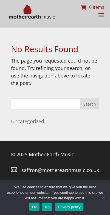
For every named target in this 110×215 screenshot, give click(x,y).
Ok (34, 207)
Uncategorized (27, 121)
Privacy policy (69, 207)
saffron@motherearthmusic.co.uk (60, 170)
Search (89, 104)
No (47, 207)
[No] (103, 197)
